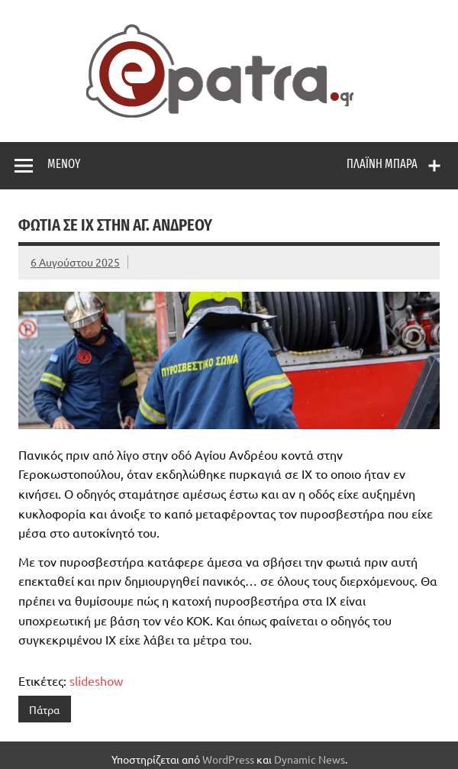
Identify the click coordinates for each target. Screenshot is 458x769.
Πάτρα (44, 709)
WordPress (228, 759)
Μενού (63, 164)
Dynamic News (309, 759)
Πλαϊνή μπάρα (382, 164)
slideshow (96, 680)
